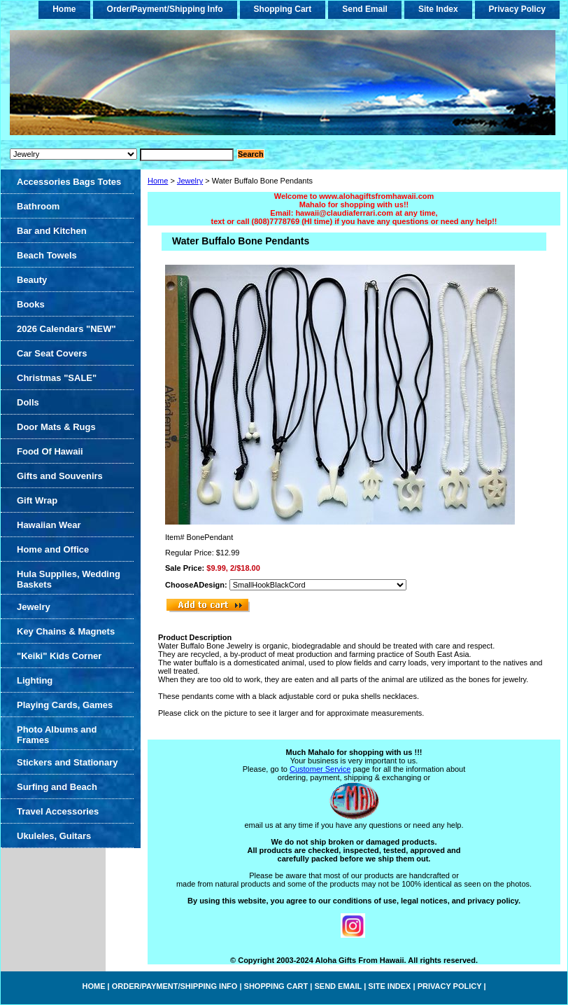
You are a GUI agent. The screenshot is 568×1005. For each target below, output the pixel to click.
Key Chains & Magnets (66, 631)
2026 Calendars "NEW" (66, 329)
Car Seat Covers (52, 353)
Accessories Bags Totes (69, 181)
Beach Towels (47, 255)
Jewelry (190, 180)
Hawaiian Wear (49, 525)
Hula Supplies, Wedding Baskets (68, 579)
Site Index (438, 9)
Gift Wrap (37, 500)
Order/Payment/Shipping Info (165, 9)
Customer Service (320, 769)
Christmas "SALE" (57, 378)
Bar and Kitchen (52, 231)
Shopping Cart (283, 9)
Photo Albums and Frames (57, 734)
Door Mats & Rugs (56, 427)
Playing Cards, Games (65, 705)
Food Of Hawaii (50, 451)
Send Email (365, 9)
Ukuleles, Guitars (54, 836)
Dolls (28, 402)
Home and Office (53, 549)
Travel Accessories (58, 811)
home (64, 9)
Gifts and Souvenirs (60, 476)
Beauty (32, 280)
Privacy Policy (517, 9)
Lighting (34, 680)
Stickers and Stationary (67, 762)
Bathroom (38, 206)
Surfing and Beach (57, 787)
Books (31, 304)
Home (158, 180)
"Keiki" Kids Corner (59, 656)
